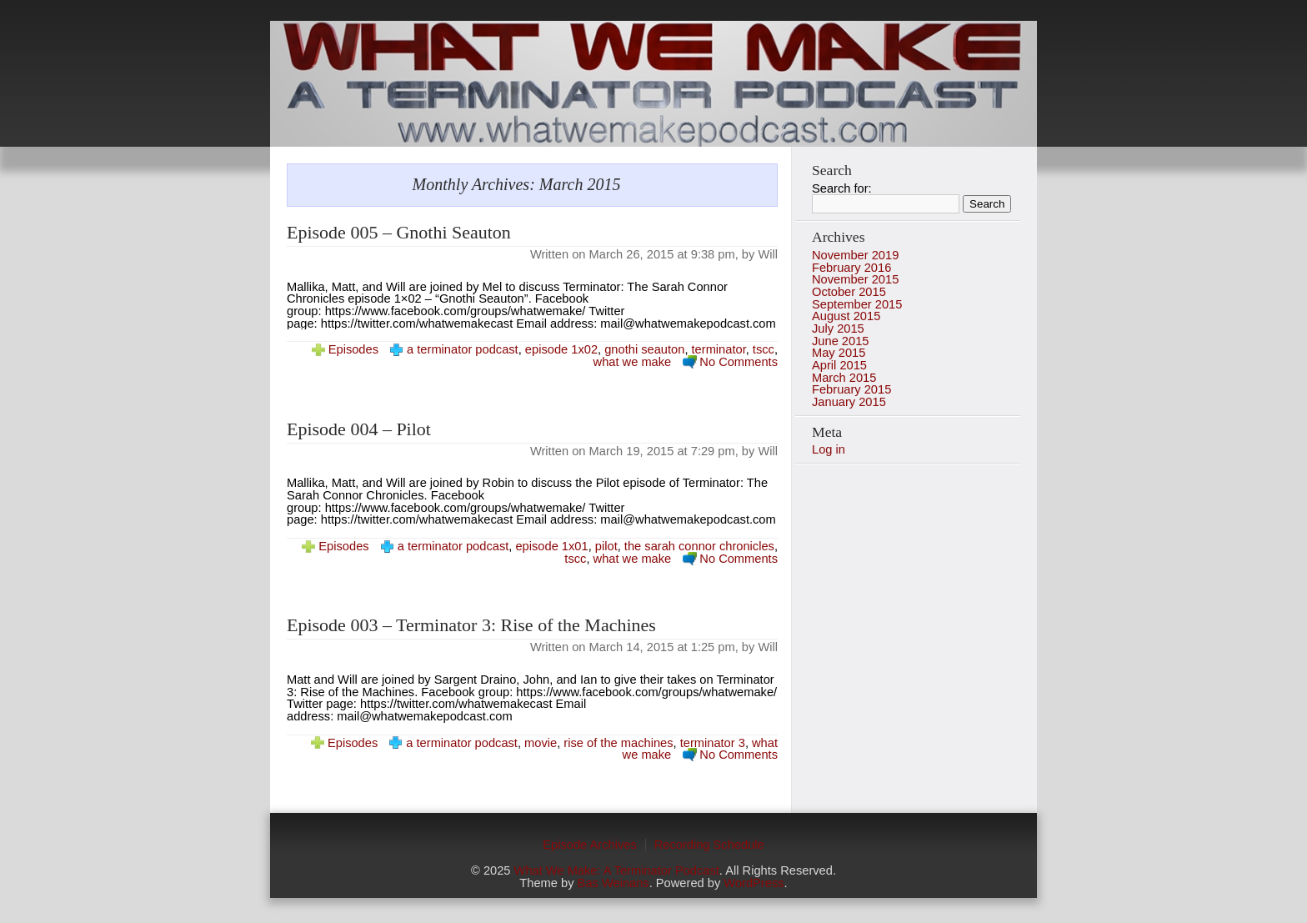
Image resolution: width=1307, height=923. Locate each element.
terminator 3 (712, 743)
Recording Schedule (709, 844)
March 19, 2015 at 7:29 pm (662, 451)
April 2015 (839, 365)
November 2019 (855, 255)
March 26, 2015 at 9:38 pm (662, 254)
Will (768, 254)
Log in (828, 449)
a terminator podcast (462, 349)
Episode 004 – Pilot (359, 429)
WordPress (754, 883)
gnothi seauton (644, 349)
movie (540, 743)
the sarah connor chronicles (699, 546)
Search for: (842, 188)
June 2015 (840, 341)
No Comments (738, 362)
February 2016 (851, 267)
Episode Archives (589, 844)
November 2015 (855, 279)
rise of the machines (618, 743)
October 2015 (849, 291)
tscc (763, 349)
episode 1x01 (551, 546)
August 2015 (846, 316)
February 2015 (851, 389)
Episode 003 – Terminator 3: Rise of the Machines (471, 624)
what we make (632, 362)
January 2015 (849, 402)
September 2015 (857, 304)
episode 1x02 (561, 349)
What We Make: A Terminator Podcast (616, 870)
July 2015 (838, 328)
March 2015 (844, 377)
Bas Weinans (613, 883)
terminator (719, 349)
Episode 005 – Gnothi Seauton (399, 232)
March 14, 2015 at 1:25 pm (662, 647)
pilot (606, 546)
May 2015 (838, 352)
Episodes (353, 349)
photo (653, 84)
